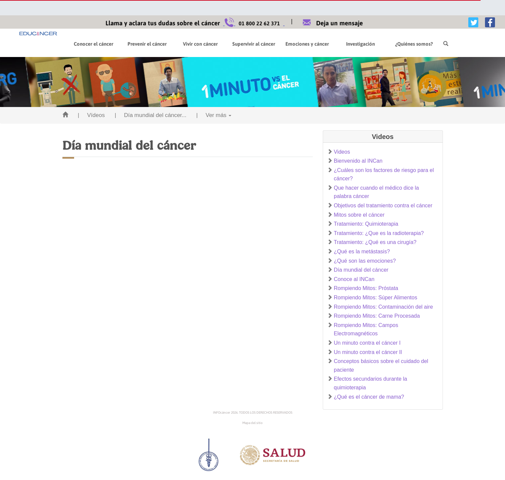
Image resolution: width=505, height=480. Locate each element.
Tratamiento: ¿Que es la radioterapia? (379, 233)
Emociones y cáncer (307, 44)
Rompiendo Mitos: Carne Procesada (377, 316)
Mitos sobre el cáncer (359, 215)
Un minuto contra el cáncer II (368, 352)
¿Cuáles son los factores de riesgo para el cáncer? (384, 174)
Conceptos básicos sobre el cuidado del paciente (381, 365)
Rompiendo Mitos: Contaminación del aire (383, 307)
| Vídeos (91, 115)
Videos (342, 152)
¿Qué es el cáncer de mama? (369, 397)
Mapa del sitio (252, 423)
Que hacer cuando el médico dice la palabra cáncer (376, 192)
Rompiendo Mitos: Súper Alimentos (375, 297)
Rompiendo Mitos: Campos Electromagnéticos (366, 329)
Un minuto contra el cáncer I (367, 343)
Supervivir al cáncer (253, 44)
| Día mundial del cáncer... (150, 115)
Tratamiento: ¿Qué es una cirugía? (375, 242)
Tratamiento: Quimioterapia (366, 224)
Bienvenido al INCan (358, 161)
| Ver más (213, 115)
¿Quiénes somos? (414, 44)
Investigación (360, 44)
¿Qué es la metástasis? (362, 251)
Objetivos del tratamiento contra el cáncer (383, 205)
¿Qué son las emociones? (365, 261)
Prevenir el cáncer (147, 44)
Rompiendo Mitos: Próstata (366, 288)
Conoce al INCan (354, 279)
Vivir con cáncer (200, 44)
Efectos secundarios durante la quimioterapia (370, 383)
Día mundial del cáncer (361, 270)
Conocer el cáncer (93, 44)
